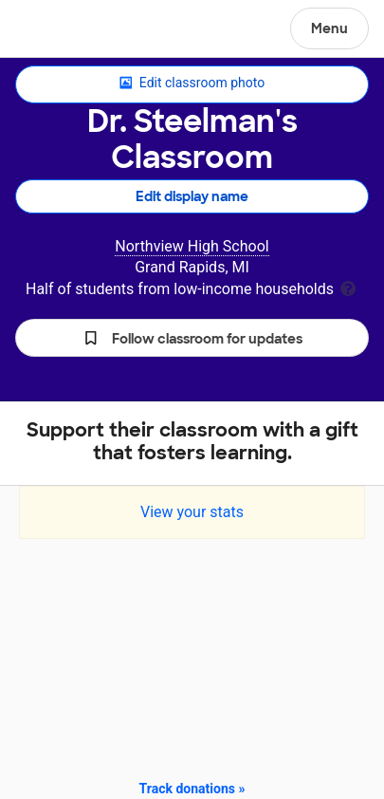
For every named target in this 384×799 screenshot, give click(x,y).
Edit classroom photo (192, 83)
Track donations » (192, 788)
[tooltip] (348, 287)
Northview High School (191, 246)
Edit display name (192, 196)
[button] (192, 338)
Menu (329, 28)
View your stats (192, 512)
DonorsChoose (60, 30)
